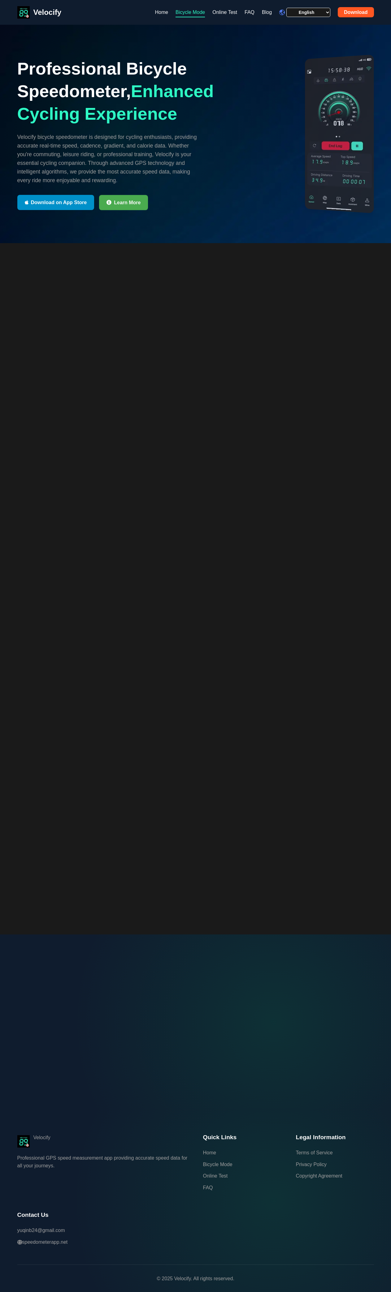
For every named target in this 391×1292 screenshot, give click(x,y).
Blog (267, 12)
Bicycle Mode (190, 12)
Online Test (224, 12)
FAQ (249, 12)
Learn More (123, 202)
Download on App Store (56, 202)
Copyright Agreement (319, 1175)
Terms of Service (314, 1152)
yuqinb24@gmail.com (41, 1230)
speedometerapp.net (42, 1242)
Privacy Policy (311, 1164)
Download (355, 12)
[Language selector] (308, 12)
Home (161, 12)
